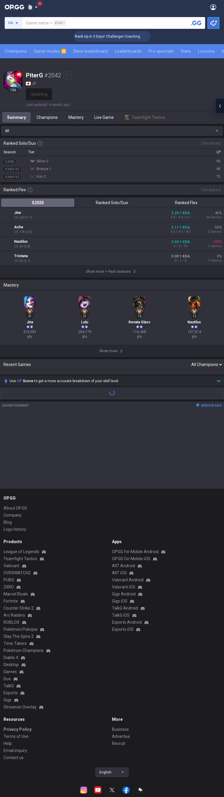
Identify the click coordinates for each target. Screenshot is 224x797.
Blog (8, 497)
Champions (16, 51)
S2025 (38, 202)
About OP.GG (15, 483)
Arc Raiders (14, 590)
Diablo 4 (11, 632)
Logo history (15, 504)
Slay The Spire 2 (19, 611)
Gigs (7, 675)
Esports (11, 668)
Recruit (118, 718)
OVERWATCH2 (17, 548)
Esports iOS (123, 604)
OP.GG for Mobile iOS (131, 534)
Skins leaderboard (90, 51)
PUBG (9, 555)
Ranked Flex (186, 202)
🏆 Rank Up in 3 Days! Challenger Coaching (116, 36)
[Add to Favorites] (67, 75)
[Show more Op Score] (219, 356)
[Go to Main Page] (14, 7)
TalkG (9, 661)
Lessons (206, 51)
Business (120, 704)
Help (8, 718)
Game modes (50, 51)
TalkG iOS (121, 590)
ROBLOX (11, 597)
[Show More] (33, 7)
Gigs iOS (119, 576)
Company (13, 490)
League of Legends (21, 527)
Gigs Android (124, 569)
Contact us (14, 733)
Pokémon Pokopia (20, 604)
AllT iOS (119, 548)
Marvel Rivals (16, 569)
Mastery (76, 117)
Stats (186, 51)
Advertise (121, 711)
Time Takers (15, 618)
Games (10, 647)
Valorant (11, 541)
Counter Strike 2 (19, 583)
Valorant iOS (123, 562)
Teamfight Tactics (20, 534)
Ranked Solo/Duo (112, 202)
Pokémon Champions (24, 625)
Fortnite (11, 576)
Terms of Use (16, 711)
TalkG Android (125, 583)
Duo (7, 654)
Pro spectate (161, 51)
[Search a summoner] (196, 23)
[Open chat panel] (219, 106)
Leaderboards (128, 51)
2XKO (9, 562)
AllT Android (123, 541)
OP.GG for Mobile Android (135, 527)
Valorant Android (128, 555)
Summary (16, 117)
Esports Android (127, 597)
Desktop (11, 640)
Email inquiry (15, 725)
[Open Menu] (213, 7)
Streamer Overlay (20, 682)
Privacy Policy (18, 704)
